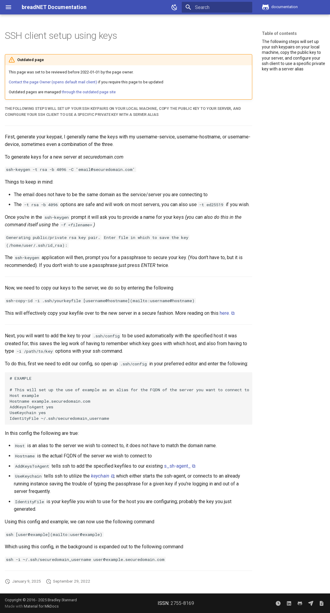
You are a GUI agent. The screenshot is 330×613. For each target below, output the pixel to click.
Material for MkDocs (41, 606)
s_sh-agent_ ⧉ (179, 466)
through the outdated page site (89, 92)
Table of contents (279, 33)
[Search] (217, 7)
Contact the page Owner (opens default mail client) (53, 82)
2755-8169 (182, 603)
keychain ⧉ (102, 476)
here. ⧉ (227, 313)
